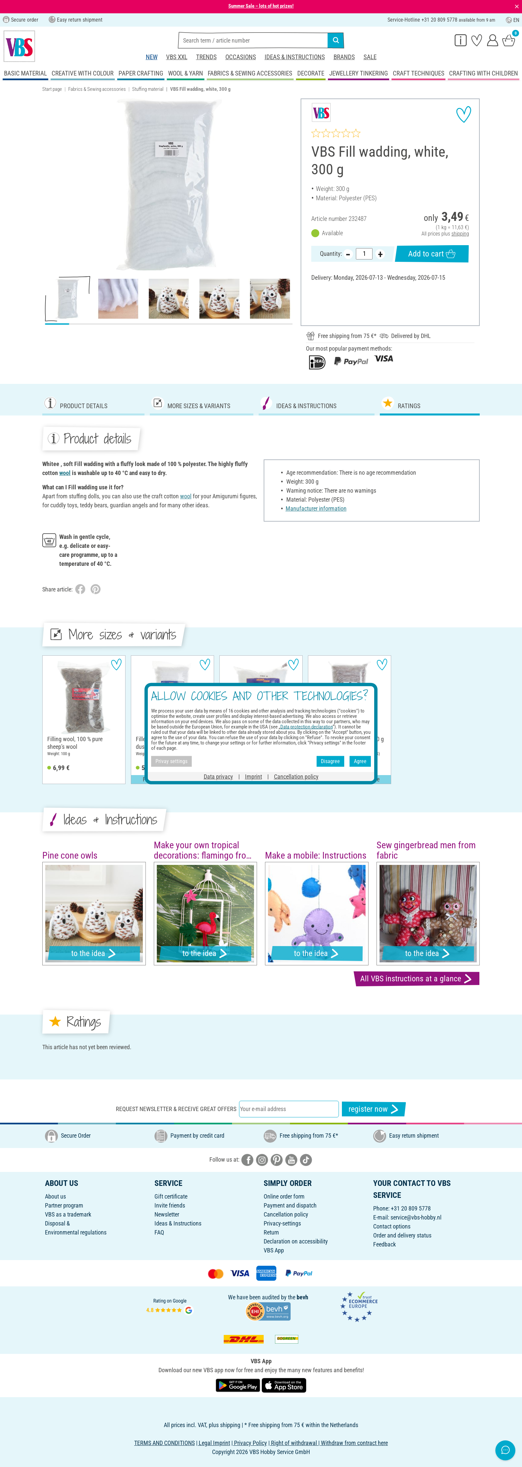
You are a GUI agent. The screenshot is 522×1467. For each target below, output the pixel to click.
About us (55, 1196)
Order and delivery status (402, 1235)
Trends (206, 57)
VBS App (274, 1250)
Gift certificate (170, 1196)
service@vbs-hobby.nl (416, 1217)
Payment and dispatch (290, 1205)
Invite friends (169, 1205)
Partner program (64, 1205)
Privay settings (171, 761)
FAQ (159, 1232)
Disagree (330, 761)
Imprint (253, 776)
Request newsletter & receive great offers (176, 1108)
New (151, 57)
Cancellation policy (286, 1214)
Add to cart (431, 253)
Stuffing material (147, 89)
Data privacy (218, 776)
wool (65, 472)
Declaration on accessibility (296, 1241)
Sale (370, 57)
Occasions (240, 57)
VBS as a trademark (68, 1214)
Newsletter (166, 1214)
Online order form (284, 1196)
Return (271, 1232)
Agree (360, 761)
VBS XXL (176, 57)
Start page (52, 89)
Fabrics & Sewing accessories (97, 89)
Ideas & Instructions (295, 57)
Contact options (391, 1226)
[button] (49, 184)
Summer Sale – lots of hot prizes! (261, 6)
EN (512, 20)
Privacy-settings (282, 1223)
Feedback (384, 1244)
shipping (460, 234)
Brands (344, 57)
